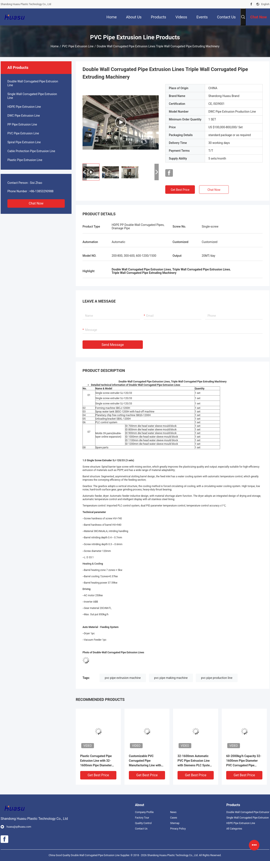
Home (55, 46)
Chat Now (36, 203)
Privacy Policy (178, 828)
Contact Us (141, 828)
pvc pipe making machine (171, 678)
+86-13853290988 (41, 191)
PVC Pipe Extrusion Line (78, 46)
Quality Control (143, 823)
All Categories (234, 828)
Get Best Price (180, 189)
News (173, 812)
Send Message (113, 345)
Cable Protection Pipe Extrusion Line (31, 151)
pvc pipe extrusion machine (123, 678)
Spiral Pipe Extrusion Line (24, 142)
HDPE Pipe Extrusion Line (24, 106)
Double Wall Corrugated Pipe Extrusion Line (32, 83)
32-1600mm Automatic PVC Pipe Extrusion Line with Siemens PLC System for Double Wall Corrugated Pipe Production (196, 761)
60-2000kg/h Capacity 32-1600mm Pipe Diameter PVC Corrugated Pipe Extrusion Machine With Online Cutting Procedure (243, 761)
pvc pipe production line (216, 678)
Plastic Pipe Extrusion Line (24, 160)
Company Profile (144, 812)
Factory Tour (142, 817)
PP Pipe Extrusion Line (22, 124)
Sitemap (174, 823)
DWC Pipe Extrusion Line (23, 115)
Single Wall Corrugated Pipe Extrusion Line (32, 96)
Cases (173, 817)
